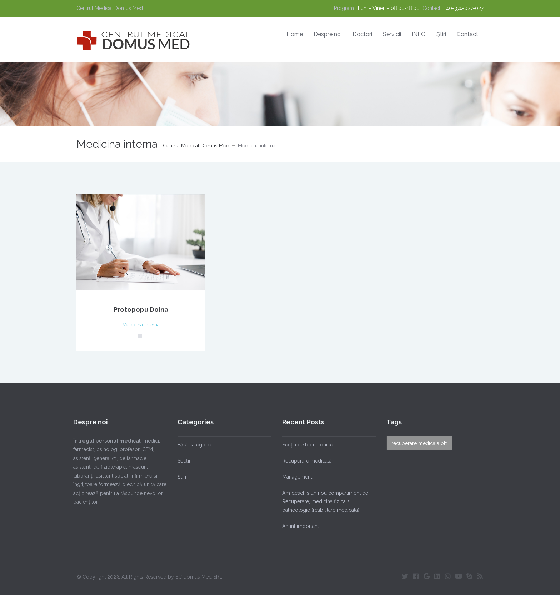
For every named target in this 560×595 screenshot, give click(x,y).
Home (294, 34)
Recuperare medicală (304, 461)
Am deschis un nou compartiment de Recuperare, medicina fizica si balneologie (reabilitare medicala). (322, 501)
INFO (419, 34)
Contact (467, 34)
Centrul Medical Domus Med (196, 146)
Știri (441, 34)
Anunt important (297, 526)
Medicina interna (141, 325)
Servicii (392, 34)
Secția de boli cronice (304, 445)
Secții (181, 461)
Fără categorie (191, 445)
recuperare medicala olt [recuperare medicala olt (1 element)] (416, 443)
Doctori (362, 34)
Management (294, 477)
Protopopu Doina (141, 309)
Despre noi (328, 34)
